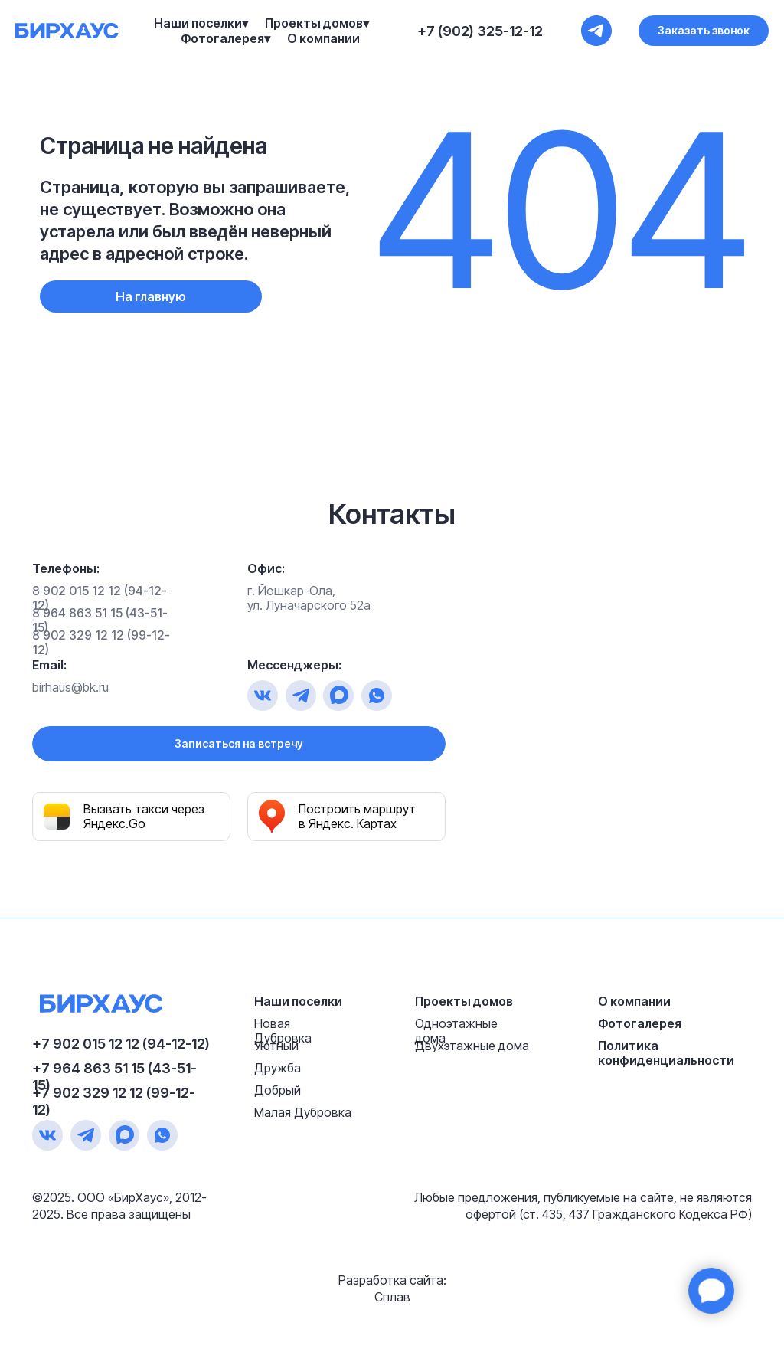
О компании (323, 38)
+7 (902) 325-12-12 (480, 31)
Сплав (392, 1297)
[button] (704, 30)
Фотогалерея (639, 1023)
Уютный (276, 1045)
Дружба (277, 1067)
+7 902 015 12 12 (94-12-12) (121, 1044)
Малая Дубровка (302, 1112)
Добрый (277, 1090)
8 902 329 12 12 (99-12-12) (101, 642)
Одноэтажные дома (456, 1031)
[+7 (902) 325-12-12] (596, 30)
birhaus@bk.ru (70, 687)
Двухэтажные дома (472, 1045)
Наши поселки (298, 1001)
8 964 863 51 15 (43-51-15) (100, 620)
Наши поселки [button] (198, 23)
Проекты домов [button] (314, 23)
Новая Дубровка (283, 1031)
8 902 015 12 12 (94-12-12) (99, 598)
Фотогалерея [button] (222, 38)
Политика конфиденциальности (666, 1053)
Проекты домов (464, 1001)
